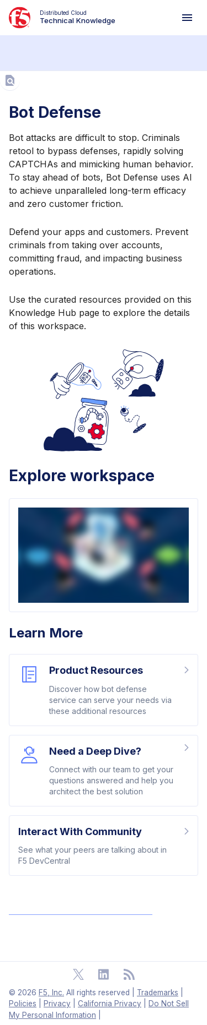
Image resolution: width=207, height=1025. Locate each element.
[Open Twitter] (78, 974)
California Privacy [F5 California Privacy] (109, 1003)
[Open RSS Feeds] (129, 974)
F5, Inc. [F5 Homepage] (51, 992)
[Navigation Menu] (187, 18)
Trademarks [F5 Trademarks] (157, 992)
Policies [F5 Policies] (22, 1003)
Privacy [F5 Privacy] (57, 1003)
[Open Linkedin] (103, 974)
